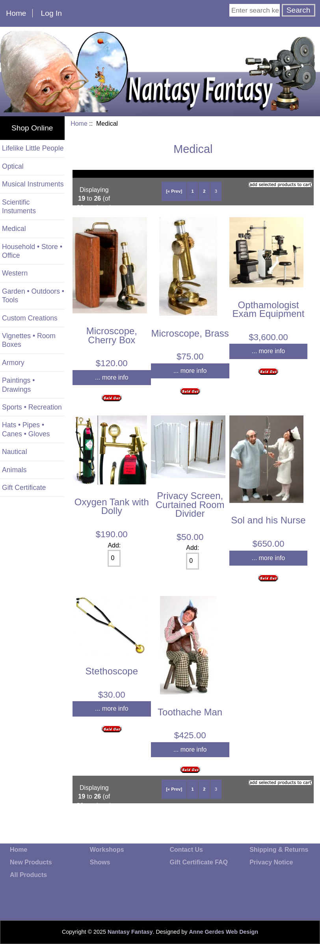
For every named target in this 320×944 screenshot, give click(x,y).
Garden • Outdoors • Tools (33, 295)
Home (16, 13)
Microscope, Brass (190, 333)
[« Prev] (174, 191)
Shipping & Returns (278, 849)
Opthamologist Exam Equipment (269, 309)
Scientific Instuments (19, 206)
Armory (13, 363)
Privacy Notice (271, 862)
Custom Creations (30, 318)
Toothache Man (190, 712)
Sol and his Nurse (268, 520)
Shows (100, 862)
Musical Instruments (32, 184)
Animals (14, 470)
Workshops (107, 849)
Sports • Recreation (32, 407)
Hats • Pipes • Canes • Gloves (26, 429)
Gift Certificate (24, 488)
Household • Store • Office (32, 251)
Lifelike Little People (33, 148)
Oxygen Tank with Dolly (111, 506)
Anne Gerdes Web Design (223, 932)
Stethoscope (112, 671)
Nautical (14, 452)
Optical (13, 166)
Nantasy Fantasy (130, 932)
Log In (51, 13)
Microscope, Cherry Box (111, 335)
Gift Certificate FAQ (198, 862)
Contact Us (186, 849)
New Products (31, 862)
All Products (28, 874)
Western (15, 273)
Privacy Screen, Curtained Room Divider (190, 504)
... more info (111, 377)
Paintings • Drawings (18, 384)
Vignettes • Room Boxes (29, 340)
